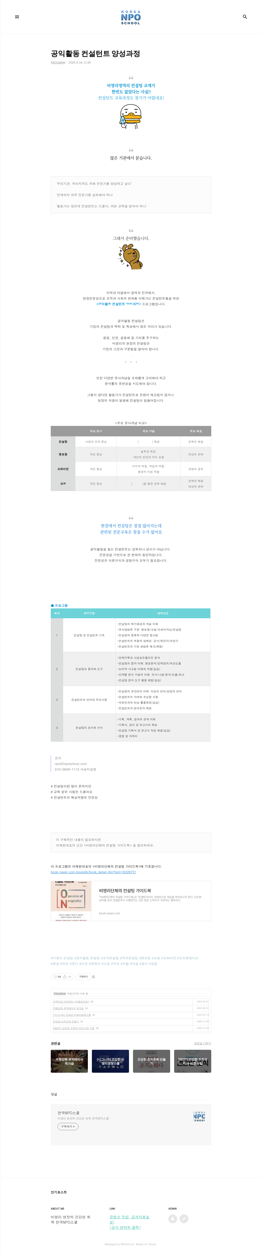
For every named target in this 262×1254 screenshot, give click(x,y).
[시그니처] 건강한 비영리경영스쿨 (72, 1014)
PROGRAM (60, 993)
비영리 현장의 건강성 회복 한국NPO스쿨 (83, 1118)
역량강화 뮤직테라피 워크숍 (68, 1008)
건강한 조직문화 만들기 (66, 1021)
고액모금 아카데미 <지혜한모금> (71, 1001)
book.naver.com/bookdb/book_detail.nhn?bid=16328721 (93, 872)
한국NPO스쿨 (69, 1112)
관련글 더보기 (202, 1043)
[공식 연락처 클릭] (125, 1227)
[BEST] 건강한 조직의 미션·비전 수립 (73, 1028)
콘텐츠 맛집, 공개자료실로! (129, 1219)
